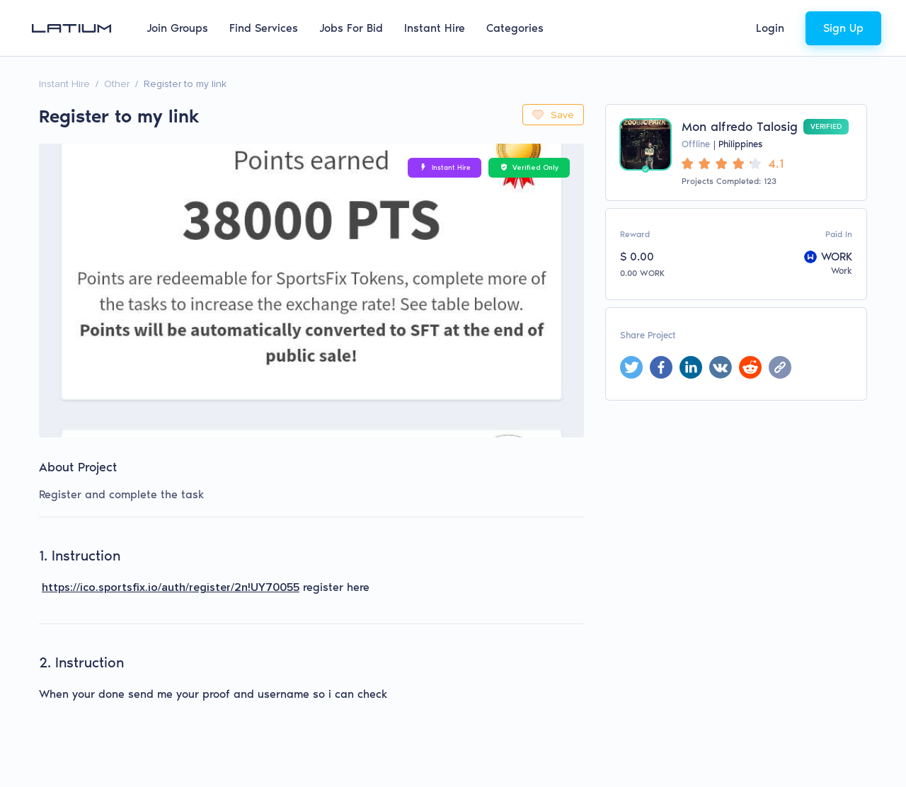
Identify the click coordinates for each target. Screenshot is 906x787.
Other (117, 84)
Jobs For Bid (351, 28)
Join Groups (177, 28)
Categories (515, 28)
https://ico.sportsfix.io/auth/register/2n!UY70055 (170, 587)
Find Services (263, 28)
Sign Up (843, 28)
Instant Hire (434, 28)
